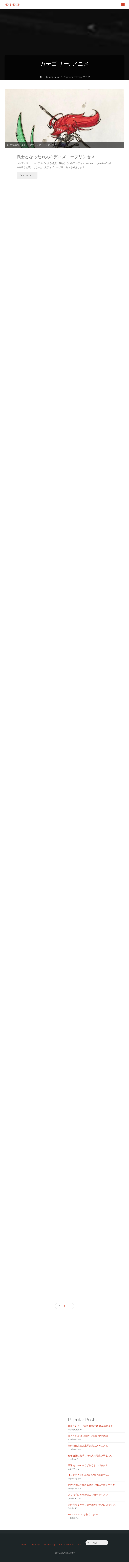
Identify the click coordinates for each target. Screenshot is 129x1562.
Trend (24, 1544)
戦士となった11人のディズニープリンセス (56, 156)
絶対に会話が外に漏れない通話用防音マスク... (92, 1485)
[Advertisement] (64, 1351)
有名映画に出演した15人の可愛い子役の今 (90, 1455)
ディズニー (53, 145)
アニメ (33, 145)
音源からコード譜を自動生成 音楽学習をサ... (91, 1426)
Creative (35, 1544)
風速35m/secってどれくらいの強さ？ (88, 1465)
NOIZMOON (12, 4)
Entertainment (52, 77)
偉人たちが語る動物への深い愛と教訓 (88, 1435)
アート (42, 145)
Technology (49, 1544)
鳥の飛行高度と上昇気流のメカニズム (88, 1445)
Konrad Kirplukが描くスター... (83, 1514)
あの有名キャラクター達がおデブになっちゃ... (92, 1504)
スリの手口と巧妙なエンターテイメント (89, 1494)
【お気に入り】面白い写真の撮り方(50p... (90, 1475)
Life (80, 1544)
